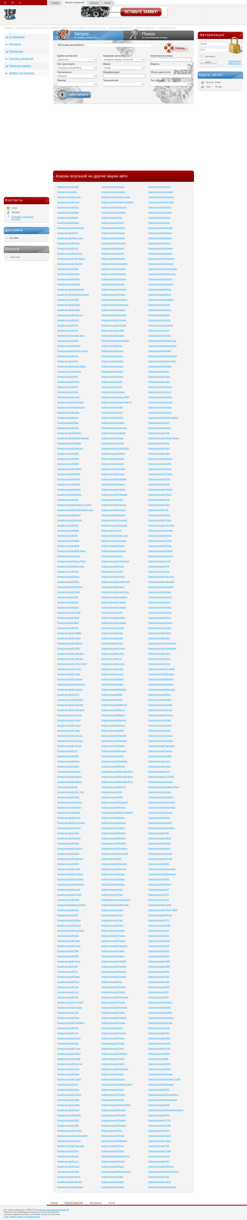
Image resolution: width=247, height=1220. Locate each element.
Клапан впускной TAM (158, 433)
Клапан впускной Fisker (68, 977)
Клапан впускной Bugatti (69, 612)
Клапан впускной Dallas (68, 812)
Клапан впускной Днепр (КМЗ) (162, 910)
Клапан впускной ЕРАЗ (159, 925)
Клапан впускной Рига (159, 1115)
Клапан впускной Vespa (159, 617)
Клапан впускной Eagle (68, 900)
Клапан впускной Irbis (112, 346)
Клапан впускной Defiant (69, 828)
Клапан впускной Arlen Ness (70, 335)
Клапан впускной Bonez (68, 556)
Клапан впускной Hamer (68, 1177)
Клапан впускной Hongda (114, 243)
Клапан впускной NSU (112, 894)
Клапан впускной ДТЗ (158, 920)
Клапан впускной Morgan (113, 807)
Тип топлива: (158, 80)
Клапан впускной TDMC (159, 464)
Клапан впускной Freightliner (70, 1023)
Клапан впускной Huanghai (114, 264)
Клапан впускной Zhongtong (161, 802)
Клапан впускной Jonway (113, 469)
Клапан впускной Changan (70, 679)
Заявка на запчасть (21, 72)
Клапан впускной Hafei (68, 1171)
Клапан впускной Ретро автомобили (165, 1110)
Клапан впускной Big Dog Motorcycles (75, 510)
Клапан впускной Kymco (113, 576)
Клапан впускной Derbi (68, 843)
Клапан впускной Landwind (114, 597)
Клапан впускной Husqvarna (115, 305)
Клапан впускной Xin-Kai (160, 710)
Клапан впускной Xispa (159, 730)
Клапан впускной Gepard (69, 1094)
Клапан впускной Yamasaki (161, 746)
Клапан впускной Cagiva (69, 638)
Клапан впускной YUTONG (161, 776)
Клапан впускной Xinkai (159, 720)
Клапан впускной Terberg (160, 474)
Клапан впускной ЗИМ (159, 961)
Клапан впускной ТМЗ (159, 1146)
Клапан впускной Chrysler (69, 715)
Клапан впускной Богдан (160, 853)
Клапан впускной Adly (67, 217)
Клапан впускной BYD (67, 628)
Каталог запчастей (74, 2)
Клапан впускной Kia (111, 530)
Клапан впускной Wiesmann (161, 689)
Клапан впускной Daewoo (69, 776)
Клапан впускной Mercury (114, 787)
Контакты (15, 44)
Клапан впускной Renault (114, 1110)
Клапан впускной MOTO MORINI (117, 812)
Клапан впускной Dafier (68, 797)
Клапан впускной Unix (158, 571)
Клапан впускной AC (67, 192)
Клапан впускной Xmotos (160, 735)
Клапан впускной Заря (159, 941)
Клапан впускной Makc (112, 684)
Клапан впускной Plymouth (114, 1007)
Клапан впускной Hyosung (114, 315)
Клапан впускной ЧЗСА (159, 1182)
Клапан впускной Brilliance (70, 587)
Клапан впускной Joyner (113, 474)
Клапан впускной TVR (158, 566)
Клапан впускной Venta (159, 602)
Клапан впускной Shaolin (160, 253)
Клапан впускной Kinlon (113, 546)
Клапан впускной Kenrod (113, 515)
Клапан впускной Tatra (159, 453)
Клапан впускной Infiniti (113, 335)
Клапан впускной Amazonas (70, 289)
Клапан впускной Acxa (68, 207)
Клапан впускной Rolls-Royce (116, 1156)
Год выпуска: (64, 72)
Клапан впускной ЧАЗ (158, 1177)
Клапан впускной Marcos (113, 715)
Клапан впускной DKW (68, 864)
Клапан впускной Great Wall (70, 1146)
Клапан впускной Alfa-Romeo (71, 258)
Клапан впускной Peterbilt (114, 961)
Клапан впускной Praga (113, 1038)
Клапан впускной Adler (68, 212)
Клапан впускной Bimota (69, 515)
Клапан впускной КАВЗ (159, 1007)
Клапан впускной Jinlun (113, 464)
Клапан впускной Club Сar (69, 735)
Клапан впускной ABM (68, 187)
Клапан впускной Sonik (159, 320)
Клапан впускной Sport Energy (162, 356)
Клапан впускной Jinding (113, 453)
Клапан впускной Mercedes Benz (117, 771)
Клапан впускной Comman (70, 741)
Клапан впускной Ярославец (162, 1187)
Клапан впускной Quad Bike (115, 1069)
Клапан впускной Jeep (112, 412)
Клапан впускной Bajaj (68, 428)
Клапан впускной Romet (113, 1161)
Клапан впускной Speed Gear (162, 340)
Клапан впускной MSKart (113, 838)
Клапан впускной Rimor (113, 1146)
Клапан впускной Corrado (69, 746)
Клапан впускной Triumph (160, 556)
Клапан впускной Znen (159, 817)
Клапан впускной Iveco (112, 366)
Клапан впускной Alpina (68, 279)
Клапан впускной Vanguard (161, 582)
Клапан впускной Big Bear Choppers (74, 505)
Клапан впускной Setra (159, 243)
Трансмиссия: (111, 80)
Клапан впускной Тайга (159, 1141)
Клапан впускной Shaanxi (160, 248)
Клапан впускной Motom (113, 828)
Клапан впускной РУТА (159, 1120)
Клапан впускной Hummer (114, 279)
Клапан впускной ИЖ (158, 992)
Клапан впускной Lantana (114, 602)
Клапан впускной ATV (67, 387)
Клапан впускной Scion (159, 217)
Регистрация (235, 61)
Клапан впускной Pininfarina (115, 997)
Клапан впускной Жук (158, 930)
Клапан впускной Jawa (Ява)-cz (117, 402)
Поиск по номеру (20, 65)
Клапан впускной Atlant (68, 382)
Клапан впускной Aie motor (70, 238)
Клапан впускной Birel (67, 525)
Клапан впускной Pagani (113, 935)
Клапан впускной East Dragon (71, 905)
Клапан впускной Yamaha (160, 741)
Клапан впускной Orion (112, 925)
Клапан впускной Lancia (113, 587)
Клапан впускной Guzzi (68, 1166)
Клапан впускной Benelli (68, 484)
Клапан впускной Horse (113, 253)
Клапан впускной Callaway (70, 643)
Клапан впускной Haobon (114, 192)
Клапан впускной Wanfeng (161, 679)
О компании (17, 36)
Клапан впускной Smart (159, 310)
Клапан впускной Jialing (113, 423)
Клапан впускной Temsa (159, 469)
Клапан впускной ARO (68, 340)
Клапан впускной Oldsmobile (115, 905)
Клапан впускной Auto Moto (70, 402)
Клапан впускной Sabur (113, 1182)
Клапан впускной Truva (159, 561)
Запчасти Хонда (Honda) (120, 28)
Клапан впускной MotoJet (114, 823)
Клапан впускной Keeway (114, 510)
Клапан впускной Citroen (69, 720)
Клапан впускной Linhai (113, 653)
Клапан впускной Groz (68, 1151)
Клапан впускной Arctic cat (70, 315)
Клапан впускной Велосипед (162, 869)
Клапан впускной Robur (113, 1151)
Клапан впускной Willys (159, 694)
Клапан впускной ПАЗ (158, 1089)
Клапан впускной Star (158, 371)
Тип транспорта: (66, 64)
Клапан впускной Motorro (114, 833)
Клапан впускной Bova (68, 571)
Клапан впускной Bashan (69, 443)
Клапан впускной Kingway (114, 541)
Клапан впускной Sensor (160, 238)
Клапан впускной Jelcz (112, 417)
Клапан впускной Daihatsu (69, 802)
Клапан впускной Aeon (68, 223)
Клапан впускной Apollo (68, 305)
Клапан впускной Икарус (160, 1002)
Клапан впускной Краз (159, 1028)
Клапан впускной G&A (67, 1043)
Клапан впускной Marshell (114, 720)
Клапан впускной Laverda (114, 607)
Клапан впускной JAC (112, 382)
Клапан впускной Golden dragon (72, 1136)
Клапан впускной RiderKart (114, 1141)
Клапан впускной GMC (68, 1120)
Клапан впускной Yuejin (159, 766)
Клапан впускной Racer (113, 1074)
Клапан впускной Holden (113, 228)
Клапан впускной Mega (113, 756)
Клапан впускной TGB (159, 484)
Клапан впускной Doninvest (70, 879)
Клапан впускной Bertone (69, 494)
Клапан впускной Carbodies (70, 653)
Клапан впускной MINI (112, 797)
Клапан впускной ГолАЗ (159, 905)
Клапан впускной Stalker (160, 366)
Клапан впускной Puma (113, 1048)
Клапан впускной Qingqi (113, 1059)
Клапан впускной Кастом (160, 1023)
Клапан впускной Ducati (68, 889)
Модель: (155, 64)
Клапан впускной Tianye (159, 494)
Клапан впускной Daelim (69, 771)
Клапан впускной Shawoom (161, 258)
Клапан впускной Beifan (68, 474)
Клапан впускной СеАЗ (159, 1125)
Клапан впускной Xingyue (160, 715)
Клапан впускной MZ (111, 859)
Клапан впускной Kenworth (114, 520)
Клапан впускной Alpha (68, 274)
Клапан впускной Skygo (159, 294)
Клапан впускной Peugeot (114, 966)
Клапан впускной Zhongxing (161, 807)
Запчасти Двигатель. (146, 28)
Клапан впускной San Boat (161, 202)
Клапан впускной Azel (67, 417)
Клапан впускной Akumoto (69, 253)
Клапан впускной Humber (114, 274)
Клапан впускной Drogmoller (70, 884)
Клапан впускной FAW (67, 951)
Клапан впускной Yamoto (160, 751)
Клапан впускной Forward (69, 1007)
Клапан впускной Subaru (160, 397)
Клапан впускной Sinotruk (160, 284)
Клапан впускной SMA (159, 305)
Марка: (107, 64)
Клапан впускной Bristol (68, 592)
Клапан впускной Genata (69, 1079)
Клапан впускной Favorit (69, 946)
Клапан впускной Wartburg (161, 684)
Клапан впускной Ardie (68, 320)
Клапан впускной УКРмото (161, 1166)
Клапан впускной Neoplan (114, 869)
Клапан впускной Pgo (112, 982)
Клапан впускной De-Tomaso (71, 823)
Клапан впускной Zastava (160, 782)
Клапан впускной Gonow (69, 1141)
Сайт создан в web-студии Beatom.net (22, 1216)
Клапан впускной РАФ (158, 1105)
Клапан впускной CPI (67, 751)
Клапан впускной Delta (68, 833)
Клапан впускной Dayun (68, 817)
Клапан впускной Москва (160, 1074)
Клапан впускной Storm (159, 392)
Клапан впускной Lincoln (113, 648)
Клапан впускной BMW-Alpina (71, 551)
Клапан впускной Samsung (161, 197)
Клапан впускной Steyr (159, 382)
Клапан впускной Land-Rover (115, 592)
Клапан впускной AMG (68, 299)
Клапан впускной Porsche (114, 1033)
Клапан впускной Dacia (68, 761)
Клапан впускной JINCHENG (115, 448)
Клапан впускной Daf (67, 787)
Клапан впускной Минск (159, 1069)
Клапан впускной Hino (112, 217)
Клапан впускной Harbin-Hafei (116, 197)
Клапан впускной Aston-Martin (71, 366)
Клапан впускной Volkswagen (162, 643)
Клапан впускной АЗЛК (159, 843)
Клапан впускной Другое (160, 915)
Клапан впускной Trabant (160, 551)
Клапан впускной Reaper (113, 1094)
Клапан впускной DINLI (68, 853)
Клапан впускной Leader (113, 617)
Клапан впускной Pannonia (114, 946)
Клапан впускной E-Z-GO (69, 894)
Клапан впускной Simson (160, 279)
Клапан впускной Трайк (159, 1151)
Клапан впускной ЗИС (159, 971)
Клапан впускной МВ (158, 1059)
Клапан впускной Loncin (113, 664)
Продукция (16, 51)
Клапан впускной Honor (113, 248)
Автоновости (96, 1203)
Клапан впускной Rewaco (114, 1125)
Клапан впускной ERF (67, 915)
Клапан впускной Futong (69, 1038)
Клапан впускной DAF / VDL (70, 792)
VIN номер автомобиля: (71, 45)
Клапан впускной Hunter (113, 284)
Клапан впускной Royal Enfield (116, 1171)
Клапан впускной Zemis (159, 792)
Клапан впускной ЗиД (158, 946)
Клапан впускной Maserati (114, 735)
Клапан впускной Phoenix (114, 987)
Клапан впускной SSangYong (162, 361)
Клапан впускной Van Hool (161, 576)
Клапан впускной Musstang (114, 848)
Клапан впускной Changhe (70, 689)
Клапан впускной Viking (159, 633)
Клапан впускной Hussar (113, 310)
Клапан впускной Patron (113, 956)
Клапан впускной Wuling (159, 700)
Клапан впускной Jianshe (114, 433)
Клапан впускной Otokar (113, 930)
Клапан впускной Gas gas (69, 1064)
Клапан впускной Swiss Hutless (163, 417)
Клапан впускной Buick (68, 617)
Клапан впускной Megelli (113, 766)
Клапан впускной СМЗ (159, 1130)
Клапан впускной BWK (68, 623)
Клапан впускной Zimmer (160, 812)
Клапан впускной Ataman (69, 371)
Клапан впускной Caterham (70, 658)
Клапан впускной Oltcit (112, 910)
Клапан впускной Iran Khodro (115, 340)
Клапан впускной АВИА (159, 838)
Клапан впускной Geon (68, 1089)
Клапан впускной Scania (160, 212)
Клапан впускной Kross (113, 566)
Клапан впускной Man (112, 694)
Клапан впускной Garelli (68, 1059)
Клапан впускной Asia (67, 356)
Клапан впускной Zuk (158, 833)
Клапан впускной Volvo (159, 653)
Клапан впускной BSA (67, 602)
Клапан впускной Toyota (159, 535)
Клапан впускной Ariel (67, 330)
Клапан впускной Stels (159, 376)
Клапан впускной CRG (68, 756)
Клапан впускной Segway (160, 228)
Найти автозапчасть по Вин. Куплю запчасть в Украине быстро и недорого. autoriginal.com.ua (60, 28)
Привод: (61, 80)
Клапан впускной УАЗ (158, 1161)
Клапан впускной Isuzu (112, 351)
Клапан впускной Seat (159, 223)
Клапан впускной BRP (67, 597)
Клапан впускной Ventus (160, 612)
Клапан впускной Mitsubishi (115, 802)
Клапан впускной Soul (158, 330)
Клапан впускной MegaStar (114, 761)
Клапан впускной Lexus (113, 628)
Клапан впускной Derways (69, 848)
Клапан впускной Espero (69, 925)
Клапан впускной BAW (68, 453)
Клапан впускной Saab (112, 1177)
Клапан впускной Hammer (69, 1182)
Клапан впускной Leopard (114, 623)
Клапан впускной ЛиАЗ (159, 1038)
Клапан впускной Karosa (113, 489)
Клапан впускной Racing (113, 1079)
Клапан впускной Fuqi (67, 1033)
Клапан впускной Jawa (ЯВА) (115, 397)
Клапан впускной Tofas (159, 515)
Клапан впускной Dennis (69, 838)
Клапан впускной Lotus (112, 674)
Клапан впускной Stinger (160, 387)
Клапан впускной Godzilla (69, 1130)
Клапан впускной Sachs (113, 1187)
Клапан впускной (167, 28)
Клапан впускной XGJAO (160, 705)
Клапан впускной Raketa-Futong (117, 1084)
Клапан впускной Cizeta (68, 730)
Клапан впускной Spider (159, 351)
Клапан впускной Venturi (160, 607)
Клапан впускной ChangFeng (71, 684)
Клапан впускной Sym (158, 423)
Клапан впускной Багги (159, 848)
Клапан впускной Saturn (159, 207)
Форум (107, 3)
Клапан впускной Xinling (159, 725)
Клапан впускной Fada (68, 935)
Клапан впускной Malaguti (114, 689)
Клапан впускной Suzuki (159, 407)
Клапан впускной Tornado (160, 530)
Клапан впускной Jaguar (113, 392)
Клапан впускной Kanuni (113, 484)
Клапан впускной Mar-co (113, 710)
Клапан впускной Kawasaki (114, 494)
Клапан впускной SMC (159, 315)
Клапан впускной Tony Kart (161, 525)
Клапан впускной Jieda (112, 438)
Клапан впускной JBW (112, 407)
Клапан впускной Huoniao (114, 289)
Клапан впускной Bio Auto (69, 520)
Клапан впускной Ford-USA (70, 1002)
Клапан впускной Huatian (114, 269)
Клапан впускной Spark (159, 335)
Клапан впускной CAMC (68, 648)
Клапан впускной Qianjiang (114, 1053)
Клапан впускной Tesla (159, 479)
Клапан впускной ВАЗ (158, 864)
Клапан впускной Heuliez (113, 212)
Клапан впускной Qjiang (113, 1064)
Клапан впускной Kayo (112, 499)
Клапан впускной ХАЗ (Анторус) (163, 1171)
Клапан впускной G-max (68, 1048)
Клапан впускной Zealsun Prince (163, 787)
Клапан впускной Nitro (112, 889)
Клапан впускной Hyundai (114, 320)
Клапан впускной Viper (159, 638)
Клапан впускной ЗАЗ (158, 935)
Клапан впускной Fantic (68, 941)
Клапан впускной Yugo (159, 771)
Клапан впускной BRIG (68, 582)
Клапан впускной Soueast (160, 325)
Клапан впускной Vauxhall (160, 587)
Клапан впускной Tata (158, 443)
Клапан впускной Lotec (112, 669)
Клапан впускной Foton (68, 1018)
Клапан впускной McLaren (114, 751)
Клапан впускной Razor (113, 1089)
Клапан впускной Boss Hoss (70, 566)
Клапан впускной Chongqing (70, 710)
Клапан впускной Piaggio (113, 992)
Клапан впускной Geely (68, 1069)
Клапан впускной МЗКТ (159, 1064)
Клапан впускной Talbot (159, 428)
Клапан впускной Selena (160, 233)
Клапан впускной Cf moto (69, 669)
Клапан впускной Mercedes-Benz (117, 782)
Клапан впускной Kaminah (114, 479)
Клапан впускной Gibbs (68, 1100)
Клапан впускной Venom (160, 597)
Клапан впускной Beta (67, 499)
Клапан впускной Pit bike (113, 1002)
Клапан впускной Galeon (69, 1053)
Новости (94, 3)
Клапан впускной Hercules (114, 207)
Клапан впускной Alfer (67, 269)
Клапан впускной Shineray (160, 264)
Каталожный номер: (162, 56)
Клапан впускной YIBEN (159, 756)
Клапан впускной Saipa (159, 187)
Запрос (88, 35)
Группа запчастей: (67, 56)
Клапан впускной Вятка (159, 884)
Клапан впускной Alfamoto (69, 264)
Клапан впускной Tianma (160, 489)
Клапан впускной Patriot (113, 951)
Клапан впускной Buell (68, 607)
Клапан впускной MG (112, 792)
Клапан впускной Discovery (70, 859)
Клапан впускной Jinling (113, 458)
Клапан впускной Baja (67, 423)
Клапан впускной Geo (67, 1084)
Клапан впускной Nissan (113, 874)
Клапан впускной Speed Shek (162, 346)
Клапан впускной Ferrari (68, 961)
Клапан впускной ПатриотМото (163, 1094)
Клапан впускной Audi (67, 392)
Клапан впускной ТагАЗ (159, 1136)
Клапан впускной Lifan (112, 633)
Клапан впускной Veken (159, 592)
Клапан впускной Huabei (113, 258)
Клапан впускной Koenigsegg (115, 561)
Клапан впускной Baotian (69, 433)
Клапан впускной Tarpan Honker (163, 438)
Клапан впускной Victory (159, 628)
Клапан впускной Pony (112, 1028)
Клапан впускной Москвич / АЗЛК (164, 1079)
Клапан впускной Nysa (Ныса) (116, 900)
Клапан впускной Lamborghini (116, 582)
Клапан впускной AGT (67, 233)
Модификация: (111, 72)
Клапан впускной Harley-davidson (118, 202)
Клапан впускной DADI (68, 766)
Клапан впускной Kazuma (114, 505)
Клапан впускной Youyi (159, 761)
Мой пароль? (234, 63)
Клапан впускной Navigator (114, 864)
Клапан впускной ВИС (159, 879)
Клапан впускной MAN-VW (114, 705)
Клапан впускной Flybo (68, 982)
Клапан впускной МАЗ (159, 1053)
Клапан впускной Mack (112, 679)
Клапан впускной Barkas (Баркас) (73, 438)
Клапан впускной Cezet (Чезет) (72, 664)
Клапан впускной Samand (160, 192)
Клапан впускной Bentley (69, 489)
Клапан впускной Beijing (68, 479)
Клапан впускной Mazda (113, 746)
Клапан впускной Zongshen (161, 828)
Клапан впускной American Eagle (73, 294)
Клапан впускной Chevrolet (70, 700)
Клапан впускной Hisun (113, 223)
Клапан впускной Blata (68, 530)
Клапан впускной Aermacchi (70, 228)
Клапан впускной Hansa (113, 187)
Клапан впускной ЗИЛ (158, 951)
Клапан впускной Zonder (160, 823)
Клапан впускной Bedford (69, 469)
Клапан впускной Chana (68, 674)
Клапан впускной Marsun (113, 725)
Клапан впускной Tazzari (160, 458)
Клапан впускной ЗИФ (159, 987)
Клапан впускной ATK (67, 376)
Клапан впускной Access (69, 197)
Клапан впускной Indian (113, 330)
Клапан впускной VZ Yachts (161, 669)
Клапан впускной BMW (68, 541)
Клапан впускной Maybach (114, 741)
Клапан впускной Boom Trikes (71, 561)
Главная (55, 3)
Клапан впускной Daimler (69, 807)
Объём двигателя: (161, 72)
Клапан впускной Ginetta (69, 1115)
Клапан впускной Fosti (68, 1012)
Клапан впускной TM (158, 510)
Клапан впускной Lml (112, 658)
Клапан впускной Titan (159, 505)
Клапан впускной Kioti (112, 556)
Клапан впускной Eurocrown (70, 930)
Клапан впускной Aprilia (68, 310)
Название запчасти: (114, 56)
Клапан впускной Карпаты (160, 1018)
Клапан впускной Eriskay (69, 920)
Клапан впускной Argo (67, 325)
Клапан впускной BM (67, 535)
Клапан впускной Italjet (112, 361)
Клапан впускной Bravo (68, 576)
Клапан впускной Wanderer (161, 674)
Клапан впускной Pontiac (113, 1023)
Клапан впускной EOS (67, 910)
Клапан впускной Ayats (68, 412)
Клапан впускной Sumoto (160, 402)
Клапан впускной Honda (113, 233)
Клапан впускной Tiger (159, 499)
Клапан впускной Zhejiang (160, 797)
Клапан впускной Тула (159, 1156)
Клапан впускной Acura (68, 202)
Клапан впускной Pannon (114, 941)
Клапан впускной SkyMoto (160, 299)
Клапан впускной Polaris (113, 1012)
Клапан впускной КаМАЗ (160, 1012)
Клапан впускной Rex (112, 1130)
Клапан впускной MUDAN (114, 843)
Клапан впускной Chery (68, 694)
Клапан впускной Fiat (67, 966)
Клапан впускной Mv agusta (115, 853)
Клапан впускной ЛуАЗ (159, 1048)
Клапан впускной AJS (67, 248)
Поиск (158, 35)
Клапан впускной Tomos (159, 520)
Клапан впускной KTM (112, 571)
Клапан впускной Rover (113, 1166)
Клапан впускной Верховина (162, 874)
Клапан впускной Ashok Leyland (72, 351)
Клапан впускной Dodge (68, 869)
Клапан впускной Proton (113, 1043)
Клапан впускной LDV (112, 612)
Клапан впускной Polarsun (114, 1018)
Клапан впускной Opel (112, 915)
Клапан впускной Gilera (68, 1105)
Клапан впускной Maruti (113, 730)
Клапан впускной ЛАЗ (158, 1033)
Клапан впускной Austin (68, 397)
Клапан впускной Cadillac (69, 633)
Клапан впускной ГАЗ (158, 889)
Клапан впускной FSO (67, 1028)
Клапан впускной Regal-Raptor (116, 1105)
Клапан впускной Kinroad (114, 551)
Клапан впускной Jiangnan (114, 428)
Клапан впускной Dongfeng (70, 874)
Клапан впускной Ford (67, 987)
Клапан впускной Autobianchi (71, 407)
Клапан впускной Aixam (68, 243)
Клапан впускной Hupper (113, 294)
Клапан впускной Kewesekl (114, 525)
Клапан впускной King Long (115, 535)
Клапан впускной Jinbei (113, 443)
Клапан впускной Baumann (70, 448)
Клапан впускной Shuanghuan (162, 269)
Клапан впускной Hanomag (70, 1187)
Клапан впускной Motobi (113, 817)
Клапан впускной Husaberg (114, 299)
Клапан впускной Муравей (161, 1084)
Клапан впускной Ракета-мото (162, 1100)
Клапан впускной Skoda (159, 289)
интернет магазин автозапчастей (53, 1210)
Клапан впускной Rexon (113, 1136)
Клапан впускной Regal (113, 1100)
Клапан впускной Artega (68, 346)
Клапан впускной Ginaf (68, 1110)
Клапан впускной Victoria (160, 623)
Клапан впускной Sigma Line (162, 274)
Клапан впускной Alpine (68, 284)
